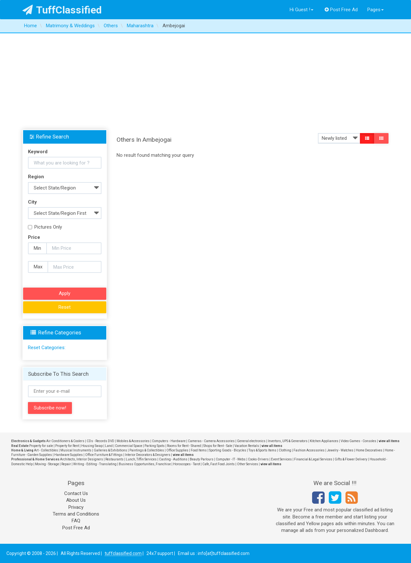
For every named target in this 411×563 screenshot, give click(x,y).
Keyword (38, 152)
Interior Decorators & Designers (148, 455)
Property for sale (41, 446)
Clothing (285, 450)
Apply (64, 293)
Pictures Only (45, 227)
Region (36, 177)
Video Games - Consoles (358, 441)
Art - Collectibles (46, 450)
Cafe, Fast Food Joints (218, 464)
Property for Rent (67, 446)
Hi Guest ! (301, 10)
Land (109, 446)
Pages (375, 10)
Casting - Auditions (173, 459)
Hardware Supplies (68, 455)
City (32, 202)
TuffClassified (62, 10)
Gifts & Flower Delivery (351, 459)
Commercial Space (128, 446)
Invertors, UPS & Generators (288, 441)
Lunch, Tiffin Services (141, 459)
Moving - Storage (47, 464)
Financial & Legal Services (313, 459)
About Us (76, 500)
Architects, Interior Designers (81, 459)
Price (34, 237)
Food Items (199, 450)
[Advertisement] (205, 81)
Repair (66, 464)
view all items (389, 441)
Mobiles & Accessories (133, 441)
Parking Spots (154, 446)
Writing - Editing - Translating (95, 464)
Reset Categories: (47, 347)
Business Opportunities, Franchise (145, 464)
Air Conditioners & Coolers (65, 441)
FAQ (76, 521)
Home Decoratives (369, 450)
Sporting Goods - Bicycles (227, 450)
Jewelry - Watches (340, 450)
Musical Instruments (76, 450)
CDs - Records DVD (100, 441)
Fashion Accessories (309, 450)
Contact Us (76, 493)
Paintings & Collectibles (146, 450)
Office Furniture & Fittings (104, 455)
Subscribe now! (50, 408)
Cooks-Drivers (258, 459)
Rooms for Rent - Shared (184, 446)
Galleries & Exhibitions (110, 450)
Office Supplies (177, 450)
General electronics (251, 441)
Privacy (75, 507)
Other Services (247, 464)
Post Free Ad (341, 10)
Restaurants (114, 459)
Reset (64, 307)
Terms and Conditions (76, 514)
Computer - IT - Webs (231, 459)
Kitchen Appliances (324, 441)
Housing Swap (92, 446)
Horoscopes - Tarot (186, 464)
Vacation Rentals (246, 446)
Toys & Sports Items (262, 450)
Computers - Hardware (169, 441)
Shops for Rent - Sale (217, 446)
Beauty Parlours (202, 459)
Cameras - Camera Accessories (211, 441)
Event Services (281, 459)
